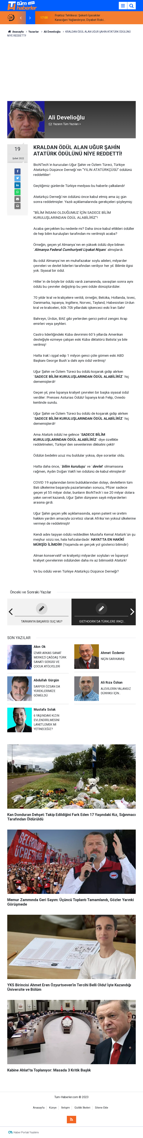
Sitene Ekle (101, 1107)
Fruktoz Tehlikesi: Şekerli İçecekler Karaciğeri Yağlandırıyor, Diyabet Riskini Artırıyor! (80, 18)
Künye (53, 1107)
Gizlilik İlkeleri (82, 1107)
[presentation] (20, 17)
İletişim (65, 1107)
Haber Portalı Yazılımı (26, 1132)
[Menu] (123, 5)
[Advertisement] (71, 69)
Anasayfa (39, 1107)
